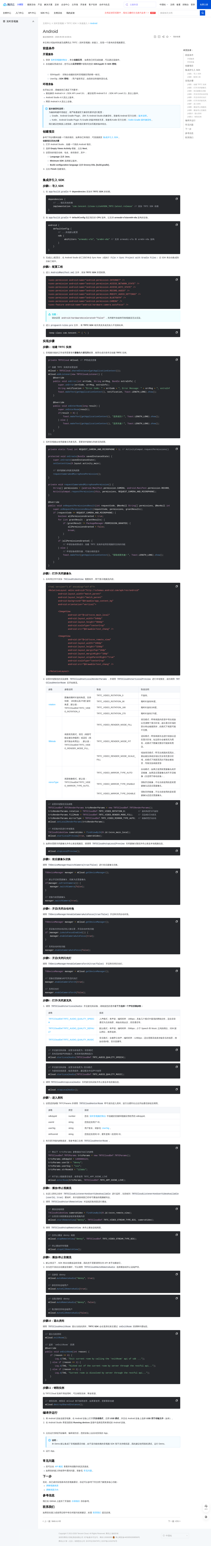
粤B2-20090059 (106, 1537)
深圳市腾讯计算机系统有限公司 (71, 1537)
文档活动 (58, 13)
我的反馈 (70, 13)
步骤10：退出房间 (194, 114)
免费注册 (204, 4)
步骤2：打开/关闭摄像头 (196, 88)
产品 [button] (40, 4)
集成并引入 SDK (192, 70)
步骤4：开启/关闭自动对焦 (197, 94)
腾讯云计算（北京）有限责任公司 (72, 1541)
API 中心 (32, 13)
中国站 (163, 4)
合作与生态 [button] (104, 4)
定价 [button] (57, 4)
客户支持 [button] (93, 4)
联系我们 (189, 137)
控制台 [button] (186, 4)
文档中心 (7, 13)
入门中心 (20, 13)
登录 (193, 4)
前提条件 (189, 55)
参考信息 (189, 133)
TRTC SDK (72, 23)
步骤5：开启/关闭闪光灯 (196, 97)
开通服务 (190, 59)
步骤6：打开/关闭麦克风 (196, 101)
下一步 (188, 129)
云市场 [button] (75, 4)
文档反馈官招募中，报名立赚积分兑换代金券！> (130, 13)
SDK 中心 (44, 13)
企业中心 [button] (65, 4)
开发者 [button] (83, 4)
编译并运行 (190, 120)
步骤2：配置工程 (194, 77)
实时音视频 (12, 21)
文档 (172, 4)
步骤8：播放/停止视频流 (196, 107)
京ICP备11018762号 (109, 1541)
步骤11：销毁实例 (194, 117)
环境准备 (190, 62)
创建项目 (189, 66)
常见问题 (189, 125)
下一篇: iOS (173, 1521)
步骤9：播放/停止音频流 (196, 110)
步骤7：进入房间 (194, 104)
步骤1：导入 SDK (194, 74)
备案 (178, 4)
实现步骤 (189, 81)
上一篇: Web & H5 (52, 1521)
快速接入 (83, 23)
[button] (20, 4)
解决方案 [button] (48, 4)
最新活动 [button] (31, 4)
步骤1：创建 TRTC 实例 (196, 84)
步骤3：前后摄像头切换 (196, 91)
